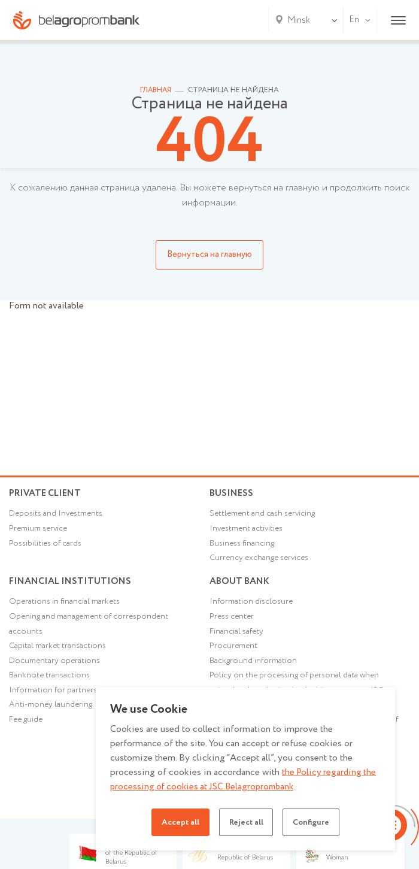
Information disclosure (252, 610)
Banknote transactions (50, 685)
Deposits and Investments (58, 517)
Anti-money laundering (52, 716)
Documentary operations (55, 670)
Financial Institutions (72, 586)
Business (233, 493)
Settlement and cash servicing (265, 517)
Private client (47, 493)
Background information (254, 670)
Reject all (245, 822)
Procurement (234, 655)
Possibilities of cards (47, 547)
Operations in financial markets (65, 610)
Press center (233, 625)
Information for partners (54, 701)
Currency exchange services (262, 562)
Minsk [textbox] (299, 20)
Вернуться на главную (209, 255)
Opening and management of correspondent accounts (91, 632)
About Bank (241, 586)
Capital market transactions (58, 655)
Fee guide (27, 731)
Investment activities (248, 532)
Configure (315, 822)
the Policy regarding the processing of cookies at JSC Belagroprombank (244, 779)
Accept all (175, 822)
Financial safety (237, 640)
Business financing (243, 547)
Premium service (39, 532)
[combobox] (296, 20)
